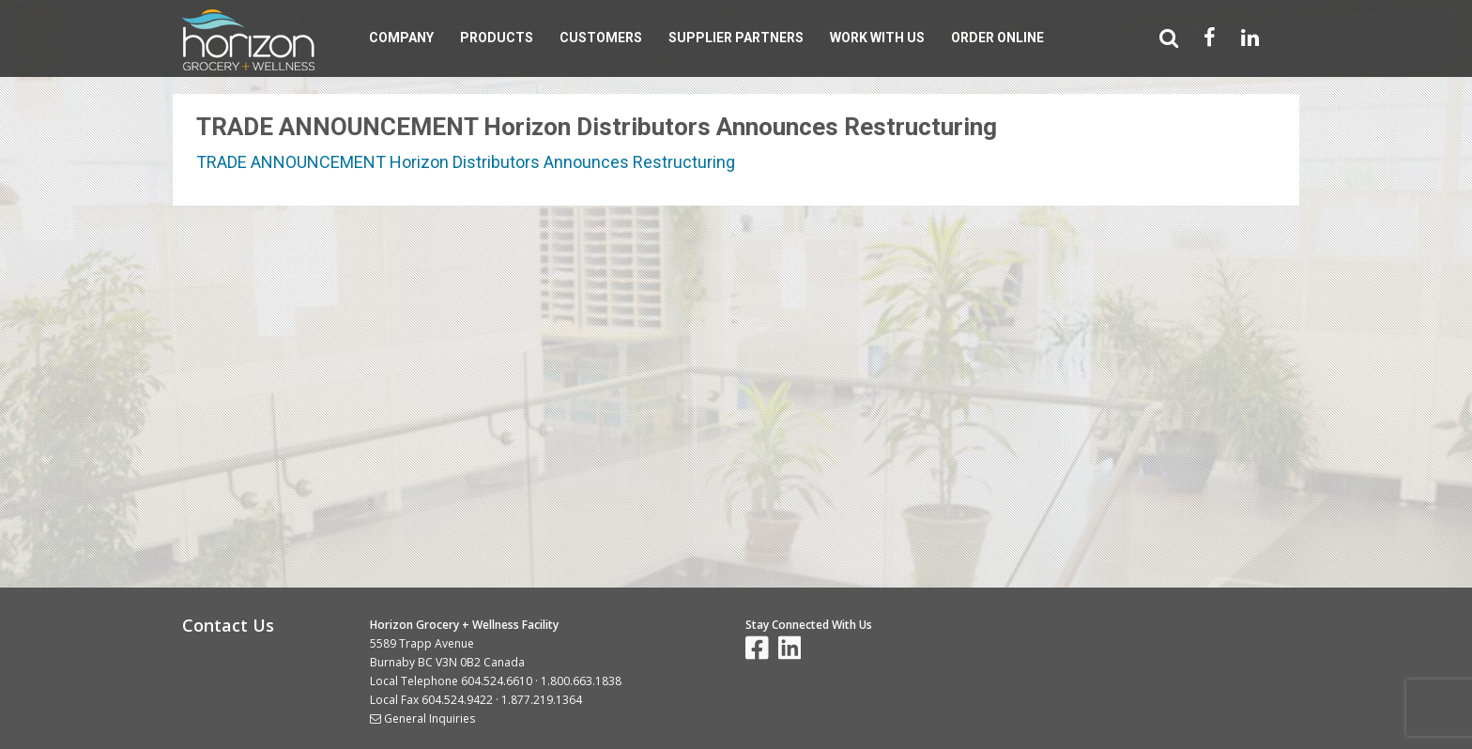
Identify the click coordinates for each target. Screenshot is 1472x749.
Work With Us (877, 37)
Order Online (997, 37)
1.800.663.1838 (581, 681)
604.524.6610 (496, 681)
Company (401, 37)
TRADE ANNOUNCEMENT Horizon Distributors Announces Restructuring (465, 162)
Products (496, 37)
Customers (601, 37)
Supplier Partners (736, 37)
